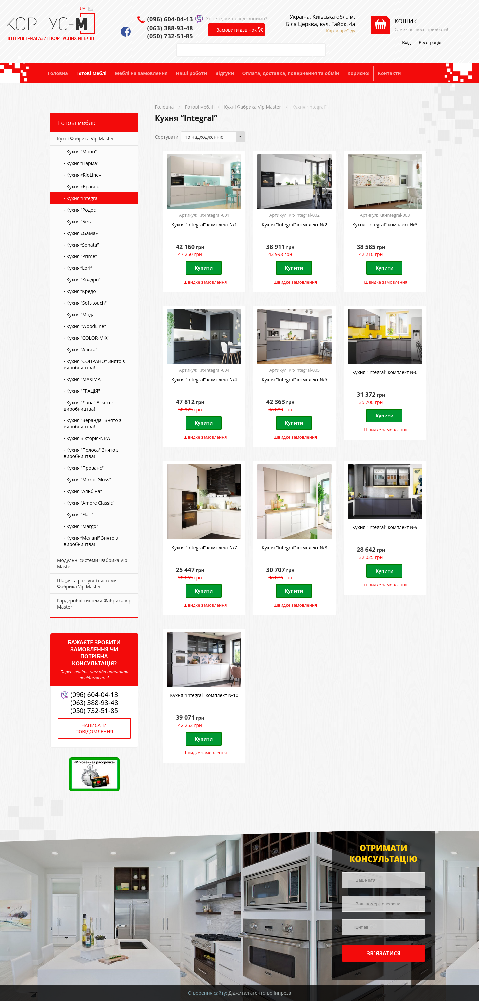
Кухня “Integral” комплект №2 (294, 224)
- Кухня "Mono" (80, 151)
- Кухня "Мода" (80, 314)
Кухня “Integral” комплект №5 (294, 379)
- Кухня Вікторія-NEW (87, 438)
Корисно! (358, 73)
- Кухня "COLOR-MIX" (86, 338)
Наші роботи (191, 73)
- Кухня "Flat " (78, 514)
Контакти (389, 73)
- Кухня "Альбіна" (83, 491)
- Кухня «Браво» (81, 186)
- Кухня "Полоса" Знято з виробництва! (91, 453)
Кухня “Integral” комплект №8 (294, 547)
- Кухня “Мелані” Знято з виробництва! (91, 541)
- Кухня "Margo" (81, 526)
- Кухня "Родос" (80, 210)
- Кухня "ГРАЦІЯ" (82, 391)
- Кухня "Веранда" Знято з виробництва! (92, 423)
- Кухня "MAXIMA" (83, 379)
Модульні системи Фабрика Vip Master (92, 563)
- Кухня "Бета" (79, 221)
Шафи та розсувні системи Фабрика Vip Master (87, 583)
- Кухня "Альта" (80, 349)
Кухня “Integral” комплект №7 (204, 547)
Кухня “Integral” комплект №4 (204, 379)
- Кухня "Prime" (80, 256)
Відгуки (224, 73)
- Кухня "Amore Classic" (89, 503)
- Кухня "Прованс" (84, 468)
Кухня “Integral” (309, 107)
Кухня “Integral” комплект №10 (204, 695)
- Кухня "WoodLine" (85, 326)
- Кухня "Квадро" (82, 279)
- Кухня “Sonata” (81, 245)
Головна (58, 73)
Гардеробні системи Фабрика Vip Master (94, 603)
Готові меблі (91, 73)
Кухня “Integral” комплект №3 (385, 224)
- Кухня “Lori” (78, 268)
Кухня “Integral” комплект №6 (385, 372)
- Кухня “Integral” (82, 198)
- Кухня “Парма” (81, 163)
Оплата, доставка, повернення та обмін (290, 73)
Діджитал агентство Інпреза (259, 993)
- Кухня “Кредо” (80, 291)
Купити (204, 268)
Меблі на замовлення (141, 73)
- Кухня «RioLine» (82, 175)
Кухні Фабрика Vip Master (252, 107)
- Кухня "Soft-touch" (85, 303)
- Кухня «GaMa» (81, 233)
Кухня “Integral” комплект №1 (204, 224)
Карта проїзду (340, 31)
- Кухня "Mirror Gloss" (87, 479)
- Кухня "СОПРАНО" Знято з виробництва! (94, 364)
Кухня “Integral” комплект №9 (385, 527)
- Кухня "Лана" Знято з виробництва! (89, 405)
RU (90, 8)
